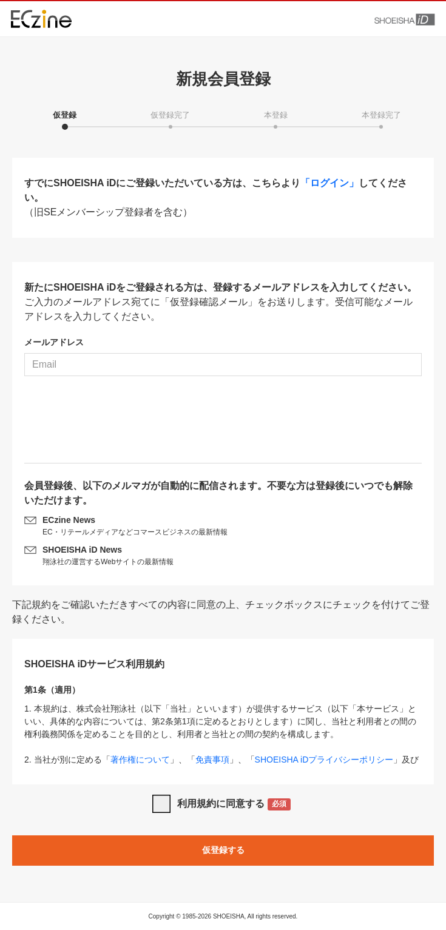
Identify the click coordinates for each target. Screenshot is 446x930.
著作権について (140, 759)
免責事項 (212, 759)
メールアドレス (54, 342)
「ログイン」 (329, 183)
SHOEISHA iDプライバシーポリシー (324, 759)
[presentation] (223, 424)
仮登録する (223, 850)
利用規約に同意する (234, 804)
